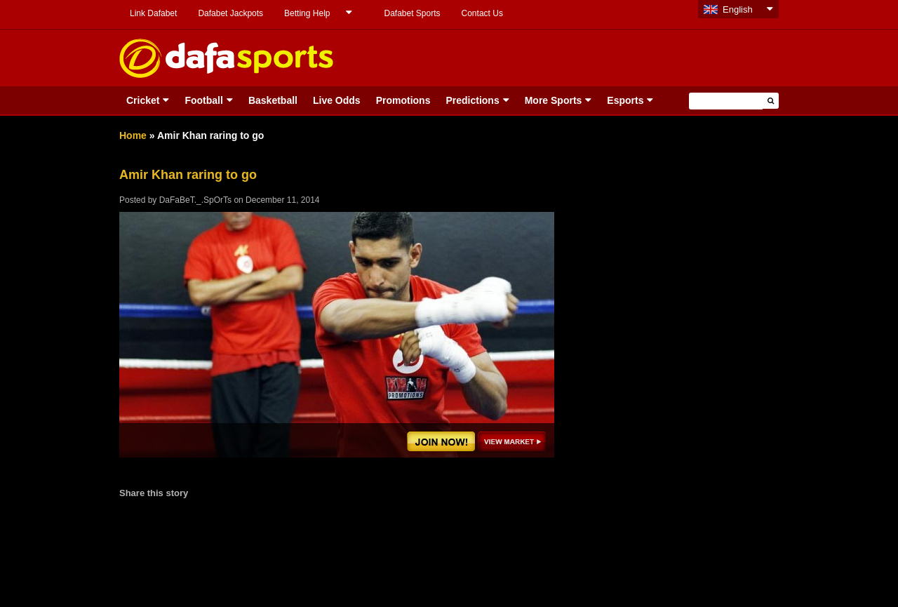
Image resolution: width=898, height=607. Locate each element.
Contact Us (482, 13)
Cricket (142, 100)
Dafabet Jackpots (230, 13)
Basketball (272, 100)
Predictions (472, 100)
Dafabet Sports (412, 13)
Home (133, 135)
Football (203, 100)
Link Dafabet (153, 13)
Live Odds (337, 100)
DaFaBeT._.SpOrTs (195, 200)
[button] (771, 101)
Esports (625, 100)
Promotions (403, 100)
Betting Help (307, 13)
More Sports (553, 100)
